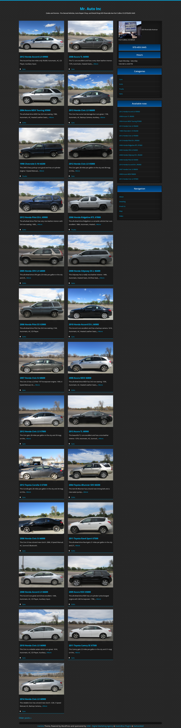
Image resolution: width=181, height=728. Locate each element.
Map (120, 211)
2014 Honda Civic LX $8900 (33, 699)
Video (121, 216)
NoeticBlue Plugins (123, 726)
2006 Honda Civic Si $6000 (32, 538)
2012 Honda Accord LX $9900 (34, 56)
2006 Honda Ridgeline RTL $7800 (85, 217)
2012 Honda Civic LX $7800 (33, 431)
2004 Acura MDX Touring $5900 (35, 110)
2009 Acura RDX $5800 (80, 592)
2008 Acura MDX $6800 (80, 378)
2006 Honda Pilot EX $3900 (33, 324)
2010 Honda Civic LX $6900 (33, 645)
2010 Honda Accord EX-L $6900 (84, 324)
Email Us (122, 206)
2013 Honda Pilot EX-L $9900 (34, 217)
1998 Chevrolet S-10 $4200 (32, 163)
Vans (73, 283)
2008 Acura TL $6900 (79, 56)
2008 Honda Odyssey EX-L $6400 (84, 271)
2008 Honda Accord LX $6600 (34, 592)
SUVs (24, 123)
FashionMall (138, 726)
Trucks (24, 176)
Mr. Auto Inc (90, 8)
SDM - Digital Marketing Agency (100, 726)
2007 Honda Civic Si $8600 (32, 378)
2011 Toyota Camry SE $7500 (83, 645)
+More (95, 64)
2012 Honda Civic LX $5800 (82, 163)
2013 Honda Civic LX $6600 (82, 110)
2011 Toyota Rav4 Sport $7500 (83, 538)
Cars (24, 69)
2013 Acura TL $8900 (79, 431)
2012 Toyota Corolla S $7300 (33, 485)
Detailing (122, 202)
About (121, 197)
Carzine (40, 726)
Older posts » (25, 718)
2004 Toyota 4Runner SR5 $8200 (84, 485)
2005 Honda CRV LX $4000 (32, 271)
